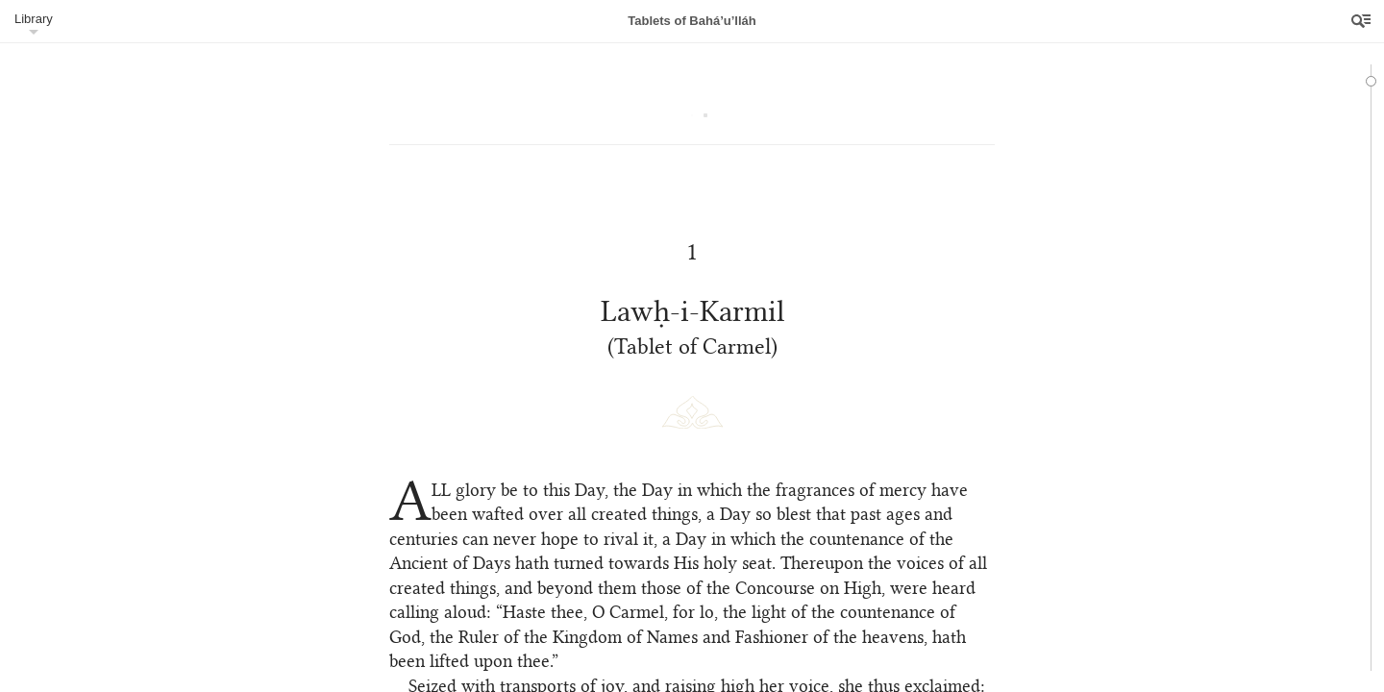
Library (33, 19)
